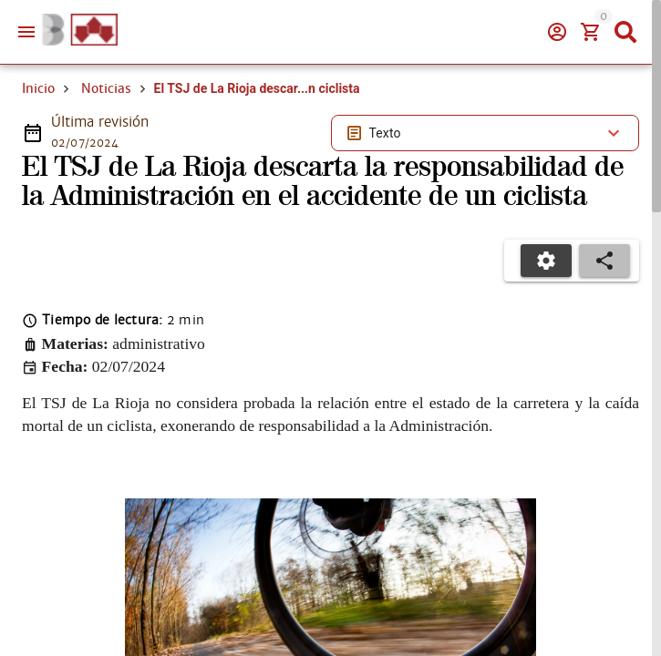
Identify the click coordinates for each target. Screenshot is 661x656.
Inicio (38, 88)
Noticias (106, 88)
